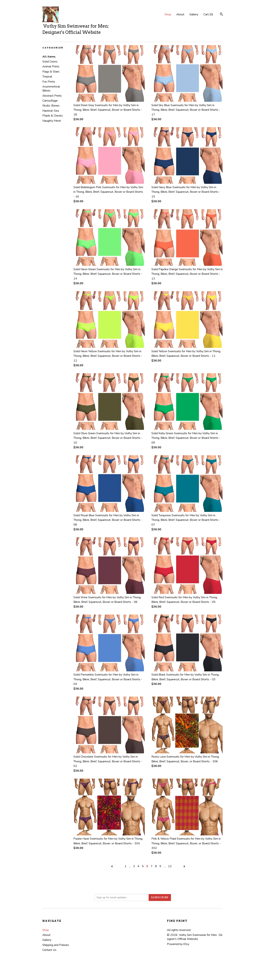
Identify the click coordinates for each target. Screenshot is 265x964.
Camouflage (50, 101)
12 (170, 866)
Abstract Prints (52, 96)
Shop (168, 14)
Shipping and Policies (55, 945)
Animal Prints (50, 66)
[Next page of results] (184, 866)
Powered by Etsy (178, 944)
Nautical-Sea (50, 111)
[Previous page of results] (112, 866)
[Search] (221, 15)
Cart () (208, 14)
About (180, 14)
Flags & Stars (51, 72)
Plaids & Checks (52, 116)
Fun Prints (48, 82)
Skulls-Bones (51, 106)
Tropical (47, 77)
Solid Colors (50, 62)
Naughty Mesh (51, 121)
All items (49, 57)
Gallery (193, 14)
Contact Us (49, 950)
